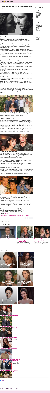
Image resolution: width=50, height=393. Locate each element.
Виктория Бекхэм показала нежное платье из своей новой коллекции (38, 30)
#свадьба (27, 215)
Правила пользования (8, 388)
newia (6, 213)
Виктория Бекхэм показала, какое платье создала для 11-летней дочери (26, 264)
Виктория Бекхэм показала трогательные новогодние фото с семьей (39, 13)
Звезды (2, 8)
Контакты (1, 388)
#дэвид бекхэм (20, 215)
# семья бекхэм (3, 215)
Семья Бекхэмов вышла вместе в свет (9, 337)
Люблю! (1, 11)
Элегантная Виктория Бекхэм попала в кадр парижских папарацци (26, 300)
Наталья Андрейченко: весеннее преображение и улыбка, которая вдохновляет (24, 240)
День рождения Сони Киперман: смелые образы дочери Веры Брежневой (41, 240)
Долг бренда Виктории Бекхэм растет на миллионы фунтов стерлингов (38, 35)
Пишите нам (16, 388)
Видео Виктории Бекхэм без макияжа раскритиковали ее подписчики (39, 23)
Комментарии (5, 217)
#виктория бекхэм (12, 215)
